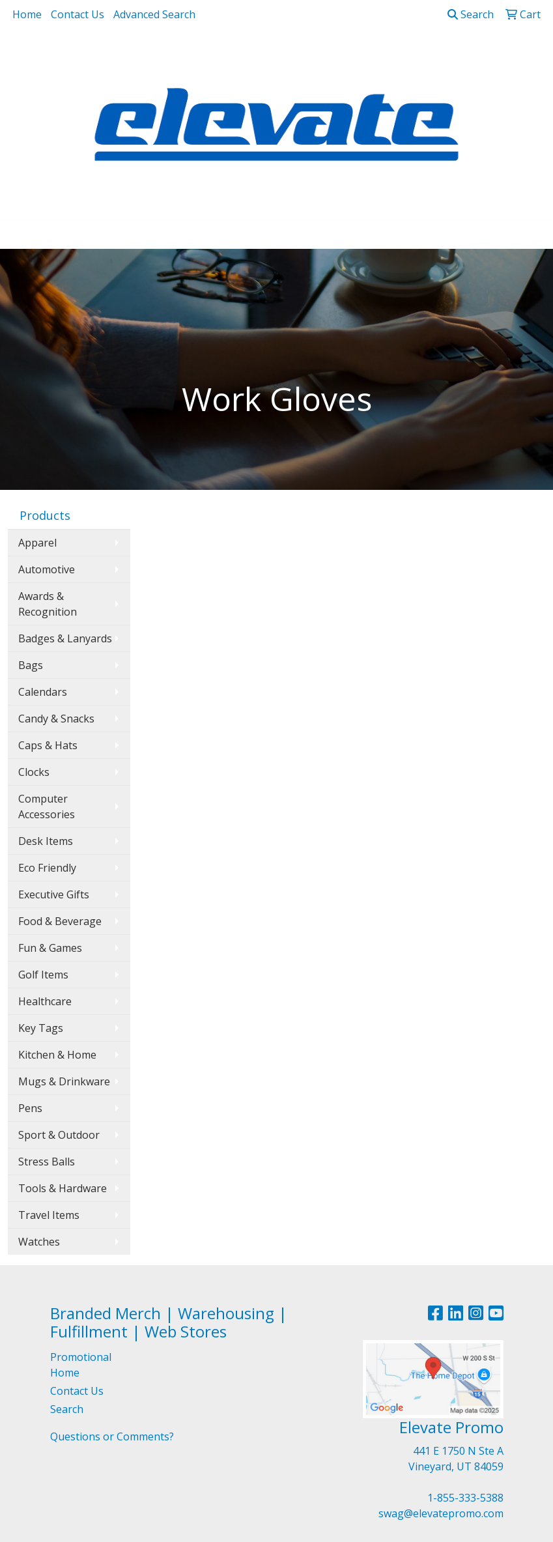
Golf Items (43, 974)
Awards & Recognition (47, 604)
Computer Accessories (46, 806)
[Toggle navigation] (20, 234)
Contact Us (77, 14)
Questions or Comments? (112, 1436)
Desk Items (45, 841)
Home (27, 14)
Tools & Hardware (62, 1188)
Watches (39, 1242)
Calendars (42, 692)
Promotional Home (80, 1365)
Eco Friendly (47, 868)
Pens (30, 1108)
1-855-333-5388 (465, 1498)
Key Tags (40, 1028)
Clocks (34, 772)
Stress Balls (46, 1161)
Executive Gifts (53, 894)
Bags (30, 665)
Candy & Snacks (56, 718)
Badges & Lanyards (65, 638)
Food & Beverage (60, 921)
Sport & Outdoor (59, 1135)
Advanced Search (154, 14)
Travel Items (48, 1215)
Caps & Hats (48, 745)
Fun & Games (50, 948)
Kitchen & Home (57, 1055)
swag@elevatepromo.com (440, 1513)
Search (470, 14)
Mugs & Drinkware (64, 1081)
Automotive (46, 569)
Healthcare (45, 1001)
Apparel (37, 542)
